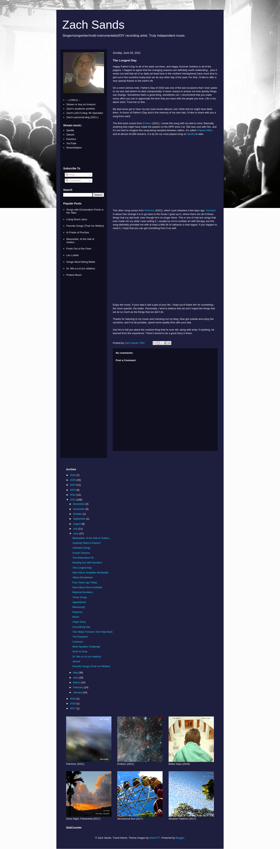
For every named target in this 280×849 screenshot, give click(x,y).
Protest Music (74, 274)
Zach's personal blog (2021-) (82, 117)
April (76, 677)
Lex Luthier (72, 255)
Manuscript (78, 607)
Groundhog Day (81, 626)
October (78, 513)
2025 (73, 479)
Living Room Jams (76, 219)
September (79, 518)
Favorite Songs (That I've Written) (85, 225)
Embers (147, 123)
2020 (73, 698)
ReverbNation (74, 147)
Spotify (191, 134)
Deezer (70, 134)
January (78, 692)
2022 (73, 494)
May (76, 672)
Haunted (210, 210)
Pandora (71, 139)
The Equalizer (80, 636)
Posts (70, 174)
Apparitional (79, 602)
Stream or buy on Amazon (80, 104)
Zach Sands (93, 24)
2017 (73, 708)
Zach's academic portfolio (80, 108)
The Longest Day (82, 567)
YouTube (71, 143)
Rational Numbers (82, 592)
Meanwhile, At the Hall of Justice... (91, 538)
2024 (73, 484)
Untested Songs (81, 547)
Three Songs (79, 597)
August (77, 523)
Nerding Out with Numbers (87, 562)
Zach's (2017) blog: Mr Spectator (84, 112)
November (79, 509)
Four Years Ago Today (84, 582)
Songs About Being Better (80, 261)
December (79, 503)
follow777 (154, 837)
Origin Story (79, 621)
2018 (73, 703)
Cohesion (77, 641)
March (77, 682)
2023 (73, 489)
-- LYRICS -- (73, 100)
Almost (76, 661)
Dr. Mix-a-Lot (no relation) (80, 268)
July (75, 528)
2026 (73, 475)
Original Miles (204, 130)
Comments (73, 180)
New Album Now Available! (87, 587)
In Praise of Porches (77, 232)
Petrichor (149, 210)
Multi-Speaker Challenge (86, 646)
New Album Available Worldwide (90, 572)
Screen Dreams (81, 552)
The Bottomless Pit (83, 557)
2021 (73, 499)
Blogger (180, 837)
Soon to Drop (79, 651)
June (76, 533)
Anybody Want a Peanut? (86, 542)
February (78, 687)
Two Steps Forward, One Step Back (92, 631)
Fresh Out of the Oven (78, 248)
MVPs (75, 617)
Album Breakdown (82, 577)
